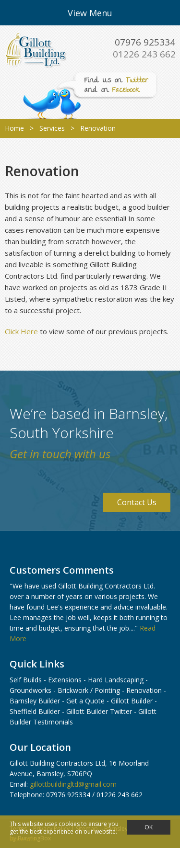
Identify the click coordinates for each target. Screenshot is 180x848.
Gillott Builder (132, 700)
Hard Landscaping (116, 679)
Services (52, 128)
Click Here (21, 331)
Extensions (65, 679)
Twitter (137, 81)
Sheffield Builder (35, 711)
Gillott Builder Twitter (99, 711)
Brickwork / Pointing (89, 690)
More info (23, 839)
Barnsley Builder (35, 700)
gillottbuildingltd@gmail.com (73, 784)
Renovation (144, 690)
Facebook (126, 90)
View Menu (90, 13)
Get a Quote (85, 700)
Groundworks (30, 690)
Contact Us (136, 502)
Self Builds (26, 679)
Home (14, 128)
